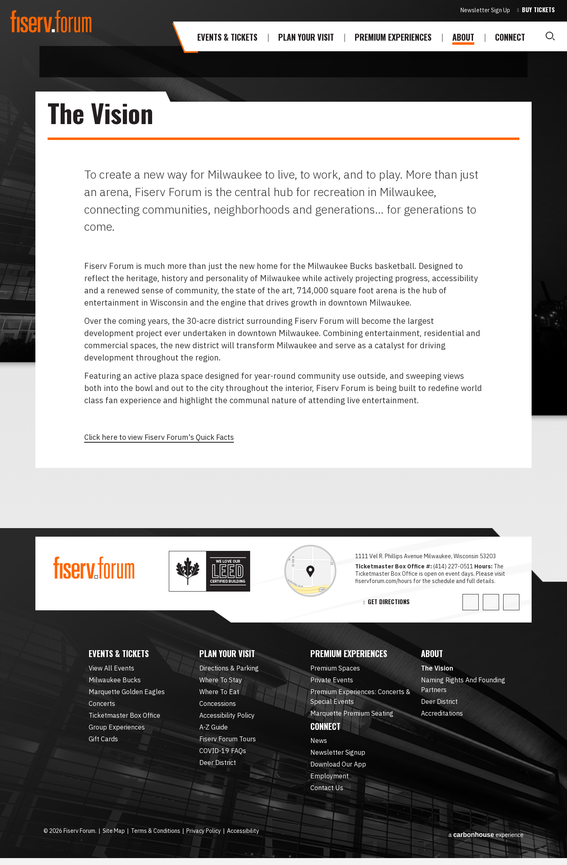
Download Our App (338, 771)
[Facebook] (491, 602)
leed (219, 571)
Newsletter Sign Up (485, 10)
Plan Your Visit (306, 37)
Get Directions (389, 602)
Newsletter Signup (337, 759)
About (463, 37)
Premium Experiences (393, 37)
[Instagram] (511, 602)
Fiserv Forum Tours (227, 742)
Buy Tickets (538, 9)
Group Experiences (117, 730)
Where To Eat (219, 695)
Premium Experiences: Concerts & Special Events (360, 700)
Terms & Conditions (155, 837)
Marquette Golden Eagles (127, 695)
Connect (510, 37)
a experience (485, 838)
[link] (310, 571)
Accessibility (243, 837)
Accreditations (442, 716)
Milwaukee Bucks (115, 683)
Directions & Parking (229, 671)
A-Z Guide (213, 730)
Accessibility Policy (227, 718)
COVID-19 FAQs (222, 754)
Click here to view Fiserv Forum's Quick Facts (168, 436)
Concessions (217, 707)
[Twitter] (470, 602)
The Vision (437, 671)
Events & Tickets (227, 37)
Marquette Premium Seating (351, 716)
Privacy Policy (203, 837)
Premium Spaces (335, 671)
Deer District (217, 766)
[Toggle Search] (550, 36)
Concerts (102, 707)
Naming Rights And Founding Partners (463, 688)
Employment (329, 783)
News (318, 747)
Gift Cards (103, 742)
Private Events (331, 683)
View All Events (111, 671)
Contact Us (326, 795)
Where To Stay (220, 683)
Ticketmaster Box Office (124, 718)
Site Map (113, 837)
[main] (283, 315)
